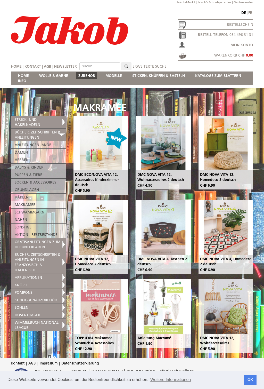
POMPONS (23, 292)
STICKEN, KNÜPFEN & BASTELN (158, 75)
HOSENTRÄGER (27, 315)
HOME (23, 75)
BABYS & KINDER (29, 167)
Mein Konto (241, 45)
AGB (47, 66)
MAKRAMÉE (25, 204)
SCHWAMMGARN (29, 212)
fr (250, 12)
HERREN (22, 159)
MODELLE (113, 75)
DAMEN (21, 152)
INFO (22, 80)
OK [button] (250, 380)
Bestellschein (240, 24)
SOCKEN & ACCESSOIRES (35, 182)
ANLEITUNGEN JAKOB (33, 144)
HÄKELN (22, 197)
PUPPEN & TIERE (28, 174)
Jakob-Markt (186, 2)
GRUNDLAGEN (27, 189)
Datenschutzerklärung (80, 363)
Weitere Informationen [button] (170, 379)
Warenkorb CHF (233, 55)
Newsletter (65, 66)
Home (16, 66)
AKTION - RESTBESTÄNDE (36, 234)
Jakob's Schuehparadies (214, 2)
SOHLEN (21, 307)
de (243, 12)
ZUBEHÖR (86, 75)
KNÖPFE (21, 285)
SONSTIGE (23, 227)
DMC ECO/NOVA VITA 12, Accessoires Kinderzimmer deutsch (97, 179)
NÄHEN (21, 219)
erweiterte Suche (150, 66)
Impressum (48, 363)
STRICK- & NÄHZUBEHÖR (36, 300)
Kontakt (32, 66)
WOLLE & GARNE (53, 75)
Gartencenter (243, 2)
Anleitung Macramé (154, 338)
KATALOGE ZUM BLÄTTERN (218, 75)
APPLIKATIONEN (28, 277)
